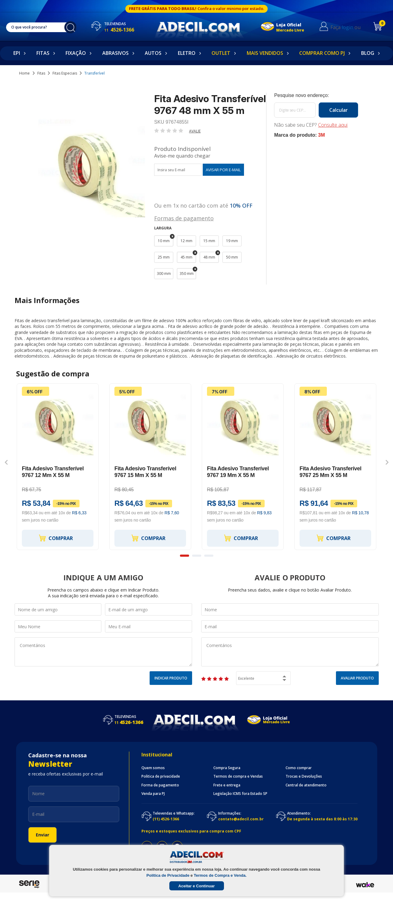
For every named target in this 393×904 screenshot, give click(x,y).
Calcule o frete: (316, 95)
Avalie (195, 131)
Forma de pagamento (160, 785)
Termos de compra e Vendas (238, 776)
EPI (16, 53)
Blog (367, 53)
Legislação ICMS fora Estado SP (240, 793)
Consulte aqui (332, 125)
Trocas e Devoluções (304, 776)
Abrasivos (115, 53)
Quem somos (153, 768)
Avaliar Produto (357, 678)
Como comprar (299, 768)
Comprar (55, 538)
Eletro (186, 53)
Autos (153, 53)
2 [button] (196, 556)
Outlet (221, 53)
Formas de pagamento (184, 218)
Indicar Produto (170, 678)
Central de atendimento (306, 785)
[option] (58, 466)
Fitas (42, 53)
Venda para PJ (153, 793)
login (347, 27)
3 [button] (208, 556)
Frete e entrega (226, 785)
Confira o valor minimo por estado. (231, 8)
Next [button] (387, 462)
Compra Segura (226, 768)
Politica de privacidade (160, 776)
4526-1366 (119, 29)
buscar (70, 27)
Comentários (103, 651)
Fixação (76, 53)
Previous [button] (6, 462)
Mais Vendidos (265, 53)
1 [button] (184, 556)
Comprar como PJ (322, 53)
